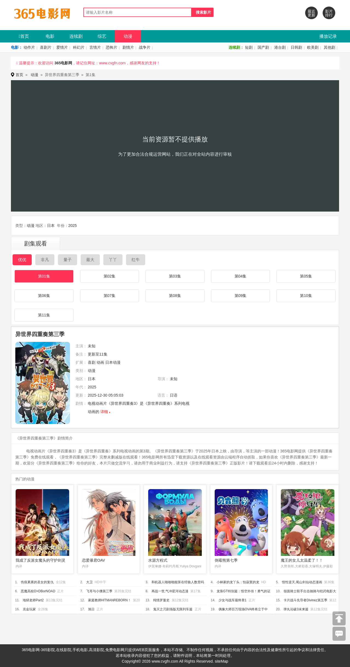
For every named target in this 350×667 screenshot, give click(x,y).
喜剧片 (45, 47)
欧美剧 (313, 47)
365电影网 (63, 63)
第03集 (175, 276)
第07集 (110, 295)
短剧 (249, 47)
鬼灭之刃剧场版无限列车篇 (172, 609)
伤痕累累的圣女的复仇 (37, 582)
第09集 (241, 295)
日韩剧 (296, 47)
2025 (72, 225)
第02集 (110, 276)
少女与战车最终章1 (232, 600)
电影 (50, 36)
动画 (100, 362)
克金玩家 (29, 609)
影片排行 (329, 13)
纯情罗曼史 (161, 600)
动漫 (128, 36)
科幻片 (78, 47)
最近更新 (311, 13)
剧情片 (128, 47)
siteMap (221, 661)
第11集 (44, 315)
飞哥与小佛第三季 (99, 591)
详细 (104, 411)
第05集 (306, 276)
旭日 (91, 609)
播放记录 (328, 36)
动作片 (29, 47)
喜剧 (91, 362)
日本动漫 (113, 362)
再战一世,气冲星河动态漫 (169, 591)
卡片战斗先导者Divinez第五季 (305, 600)
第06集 (44, 295)
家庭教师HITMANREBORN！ (109, 600)
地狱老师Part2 (33, 600)
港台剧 (280, 47)
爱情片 (62, 47)
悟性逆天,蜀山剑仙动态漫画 (302, 582)
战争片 (144, 47)
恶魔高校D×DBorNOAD (38, 591)
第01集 (44, 276)
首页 (24, 36)
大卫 (89, 582)
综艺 (102, 36)
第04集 (241, 276)
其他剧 (329, 47)
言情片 (95, 47)
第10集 (306, 295)
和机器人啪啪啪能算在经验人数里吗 (177, 582)
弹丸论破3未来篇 (296, 609)
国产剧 (263, 47)
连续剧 (76, 36)
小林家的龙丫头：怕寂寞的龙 (238, 582)
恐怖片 (111, 47)
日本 (51, 225)
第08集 (175, 295)
